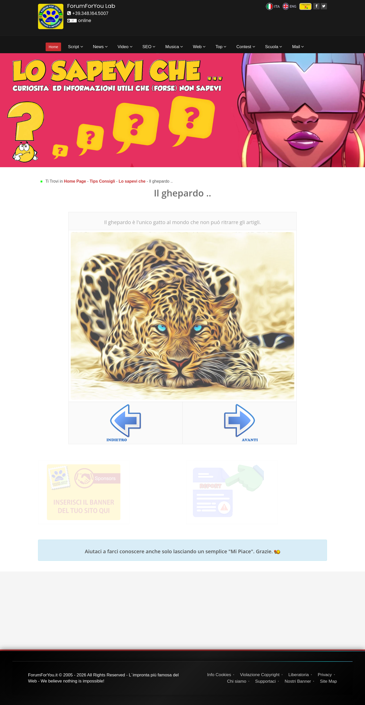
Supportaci (265, 681)
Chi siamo (236, 681)
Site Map (328, 681)
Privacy (325, 674)
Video (125, 46)
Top (220, 46)
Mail (298, 46)
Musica (174, 46)
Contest (245, 46)
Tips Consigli (102, 181)
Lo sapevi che (132, 181)
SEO (149, 46)
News (100, 46)
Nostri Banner (298, 681)
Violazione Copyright (260, 674)
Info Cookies (219, 674)
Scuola (273, 46)
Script (75, 46)
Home (53, 47)
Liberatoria (298, 674)
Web (199, 46)
